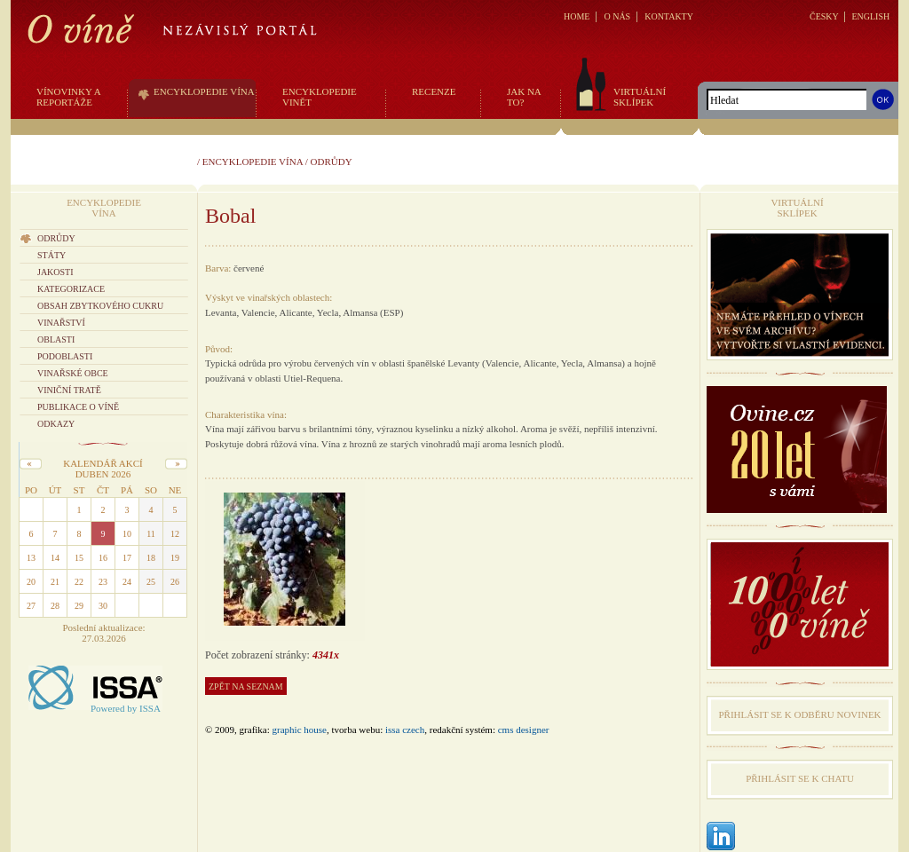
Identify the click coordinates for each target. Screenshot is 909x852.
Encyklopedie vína (252, 161)
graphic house (300, 729)
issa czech (404, 729)
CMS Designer (523, 729)
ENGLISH (870, 16)
